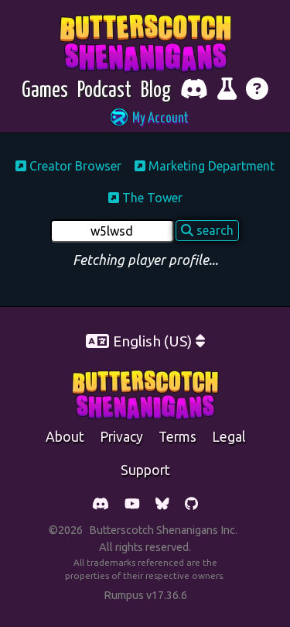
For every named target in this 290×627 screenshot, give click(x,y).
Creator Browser (68, 166)
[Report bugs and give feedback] (227, 91)
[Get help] (257, 91)
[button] (145, 119)
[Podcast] (104, 91)
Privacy (121, 436)
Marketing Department (205, 166)
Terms (177, 436)
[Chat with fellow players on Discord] (194, 91)
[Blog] (156, 91)
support (145, 470)
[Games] (45, 91)
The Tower (145, 198)
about (65, 436)
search (207, 230)
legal (228, 436)
